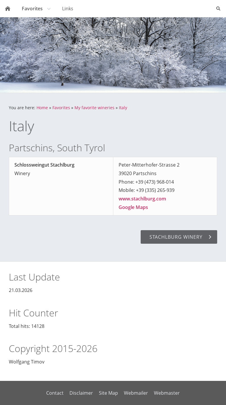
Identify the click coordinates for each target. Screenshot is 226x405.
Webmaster (167, 393)
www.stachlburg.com (142, 198)
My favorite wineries (94, 107)
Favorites (61, 107)
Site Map (108, 393)
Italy (123, 107)
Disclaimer (81, 393)
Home (42, 107)
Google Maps (133, 207)
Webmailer (136, 393)
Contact (55, 393)
